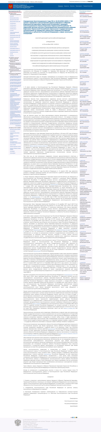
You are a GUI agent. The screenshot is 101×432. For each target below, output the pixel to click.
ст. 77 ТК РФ (82, 223)
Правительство (87, 6)
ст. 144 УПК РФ (83, 231)
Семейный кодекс (14, 52)
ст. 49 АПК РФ (82, 262)
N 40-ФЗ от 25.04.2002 (84, 25)
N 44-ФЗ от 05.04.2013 (84, 126)
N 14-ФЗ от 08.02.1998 (84, 95)
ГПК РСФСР (12, 131)
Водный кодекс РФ (14, 19)
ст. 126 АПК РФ (83, 254)
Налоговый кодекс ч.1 (15, 48)
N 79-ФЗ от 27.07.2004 (84, 35)
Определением (36, 197)
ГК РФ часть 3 (13, 26)
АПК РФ (12, 16)
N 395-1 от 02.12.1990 (84, 141)
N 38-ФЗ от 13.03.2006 (84, 59)
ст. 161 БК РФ (82, 216)
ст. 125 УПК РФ (83, 239)
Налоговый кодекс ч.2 (15, 50)
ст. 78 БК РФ (82, 186)
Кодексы (66, 6)
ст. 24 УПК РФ (82, 245)
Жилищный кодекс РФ (15, 35)
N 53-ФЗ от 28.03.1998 (84, 137)
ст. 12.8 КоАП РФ (83, 197)
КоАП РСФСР (13, 144)
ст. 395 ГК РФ (82, 160)
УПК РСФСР (12, 153)
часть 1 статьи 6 (37, 303)
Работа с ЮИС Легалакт (36, 1)
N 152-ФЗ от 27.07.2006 (84, 120)
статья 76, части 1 (32, 335)
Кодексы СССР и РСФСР (15, 127)
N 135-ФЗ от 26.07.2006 (84, 81)
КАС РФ (11, 38)
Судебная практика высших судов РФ (33, 11)
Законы (72, 6)
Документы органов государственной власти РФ (15, 70)
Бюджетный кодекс (14, 17)
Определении (68, 274)
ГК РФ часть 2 (13, 25)
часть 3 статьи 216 (69, 308)
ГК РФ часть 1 (13, 23)
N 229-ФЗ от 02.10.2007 (84, 131)
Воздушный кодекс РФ (15, 21)
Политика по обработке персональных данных (35, 429)
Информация (11, 1)
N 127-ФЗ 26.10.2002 (84, 114)
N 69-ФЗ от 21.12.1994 (84, 19)
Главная (60, 6)
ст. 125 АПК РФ (83, 276)
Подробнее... (18, 125)
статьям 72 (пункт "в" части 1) (63, 229)
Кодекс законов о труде (15, 146)
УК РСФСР (12, 151)
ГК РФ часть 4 (13, 28)
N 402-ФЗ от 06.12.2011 (84, 75)
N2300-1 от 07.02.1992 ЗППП (85, 47)
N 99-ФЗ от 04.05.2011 (84, 87)
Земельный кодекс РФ (15, 37)
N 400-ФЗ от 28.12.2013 (84, 15)
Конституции (74, 88)
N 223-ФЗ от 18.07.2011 (84, 100)
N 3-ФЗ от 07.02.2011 (84, 70)
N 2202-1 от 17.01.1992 (84, 109)
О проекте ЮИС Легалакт (23, 1)
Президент (79, 6)
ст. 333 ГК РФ (82, 149)
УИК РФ (12, 55)
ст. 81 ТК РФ (82, 179)
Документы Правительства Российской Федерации (15, 67)
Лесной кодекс (13, 46)
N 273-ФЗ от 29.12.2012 (84, 30)
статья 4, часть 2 (62, 333)
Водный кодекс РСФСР (15, 129)
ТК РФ (11, 53)
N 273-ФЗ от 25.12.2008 (84, 53)
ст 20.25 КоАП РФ (83, 169)
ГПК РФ (11, 30)
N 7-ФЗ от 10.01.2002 (84, 64)
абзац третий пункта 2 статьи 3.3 (39, 145)
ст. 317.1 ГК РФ (82, 154)
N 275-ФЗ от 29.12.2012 (84, 41)
